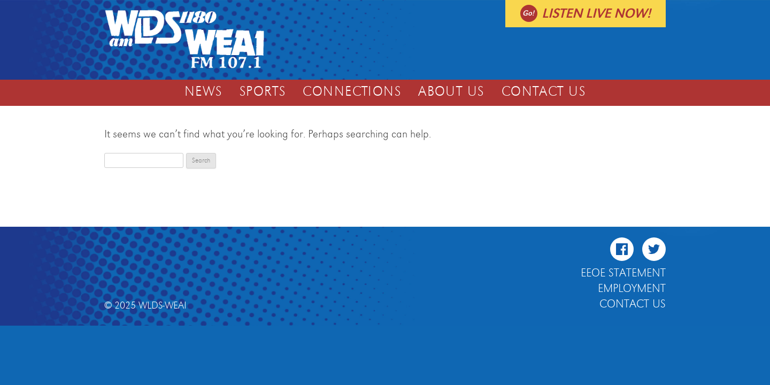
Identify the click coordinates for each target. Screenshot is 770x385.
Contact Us (544, 92)
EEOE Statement (623, 273)
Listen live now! (596, 13)
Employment (632, 289)
